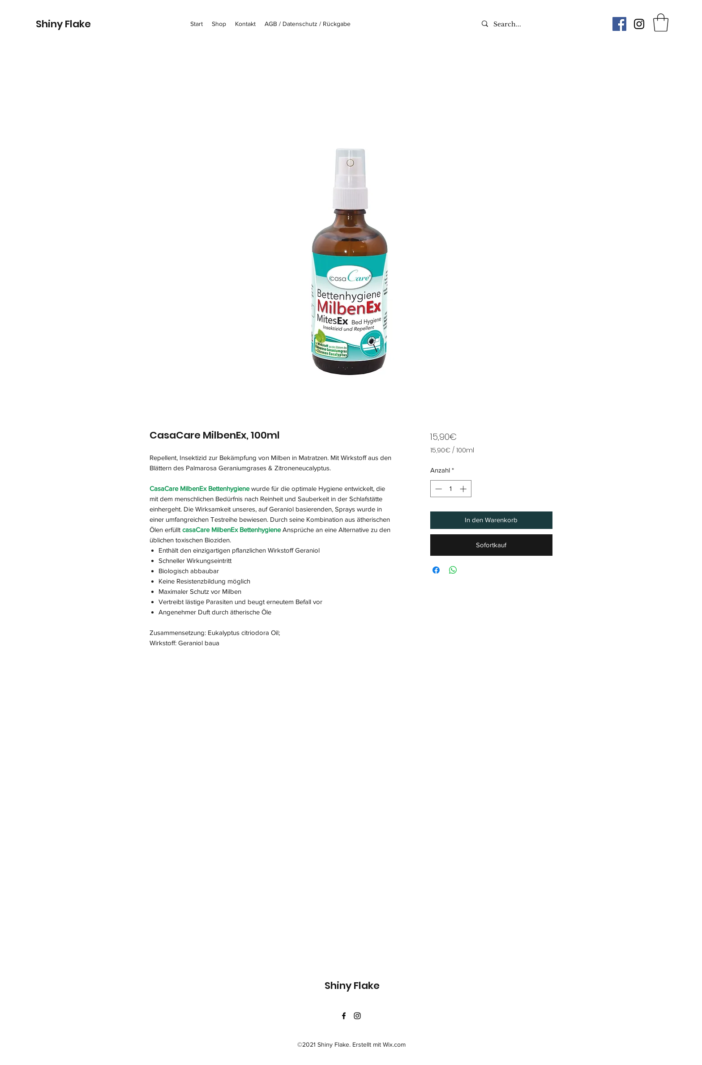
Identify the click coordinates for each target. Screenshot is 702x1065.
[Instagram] (639, 24)
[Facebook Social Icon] (619, 24)
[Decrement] (438, 489)
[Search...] (532, 25)
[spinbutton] (450, 489)
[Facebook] (343, 1015)
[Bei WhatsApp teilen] (453, 570)
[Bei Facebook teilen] (436, 570)
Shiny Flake (63, 24)
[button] (660, 22)
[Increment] (464, 489)
